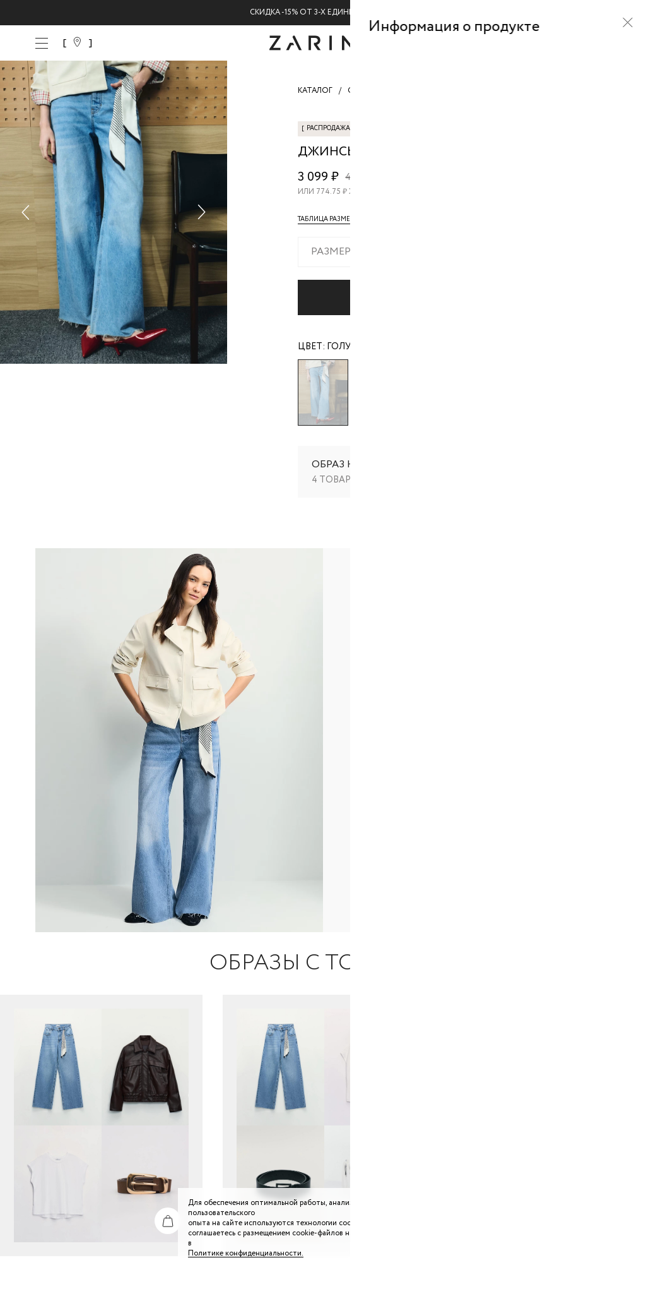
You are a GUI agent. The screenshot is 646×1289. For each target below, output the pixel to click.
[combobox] (454, 252)
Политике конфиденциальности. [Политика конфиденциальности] (245, 1253)
